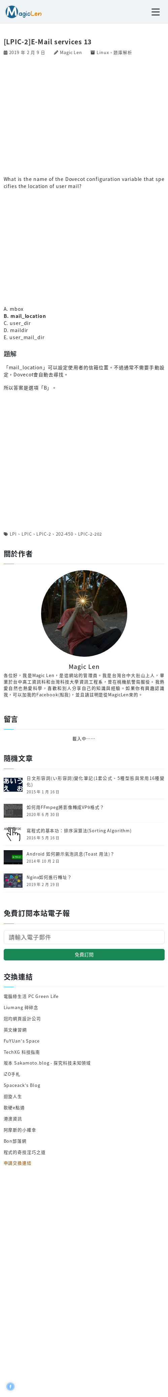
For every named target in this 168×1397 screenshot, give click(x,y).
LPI (13, 534)
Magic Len (71, 52)
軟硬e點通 (14, 1107)
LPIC (27, 534)
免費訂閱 (84, 954)
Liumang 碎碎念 (21, 1007)
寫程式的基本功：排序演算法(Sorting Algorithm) (79, 831)
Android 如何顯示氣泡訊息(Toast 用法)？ (71, 854)
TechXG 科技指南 (22, 1052)
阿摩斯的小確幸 (20, 1129)
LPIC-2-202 (90, 534)
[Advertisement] (84, 115)
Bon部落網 (15, 1141)
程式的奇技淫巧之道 (25, 1152)
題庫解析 (122, 52)
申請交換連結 (18, 1163)
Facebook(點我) (53, 694)
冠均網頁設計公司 (22, 1018)
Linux (103, 52)
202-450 (64, 534)
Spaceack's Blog (22, 1085)
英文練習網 (15, 1029)
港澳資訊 (13, 1118)
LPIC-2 (43, 534)
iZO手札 (12, 1074)
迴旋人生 (13, 1096)
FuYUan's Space (22, 1041)
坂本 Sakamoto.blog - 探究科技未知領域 (47, 1063)
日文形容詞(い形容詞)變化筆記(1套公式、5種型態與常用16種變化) (95, 781)
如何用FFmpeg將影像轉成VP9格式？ (65, 807)
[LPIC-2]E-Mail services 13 (48, 41)
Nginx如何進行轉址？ (49, 877)
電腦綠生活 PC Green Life (31, 996)
